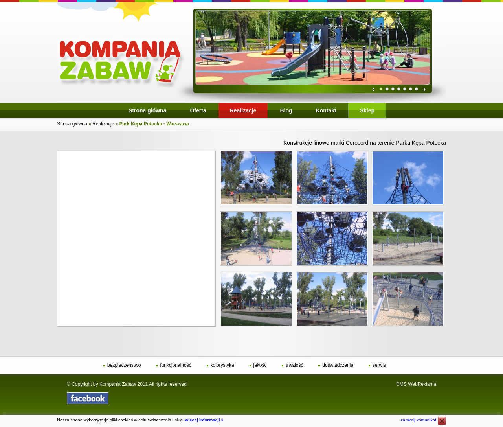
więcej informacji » (204, 420)
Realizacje (103, 124)
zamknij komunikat (418, 420)
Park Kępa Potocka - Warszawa (154, 124)
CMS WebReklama (416, 384)
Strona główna (72, 124)
